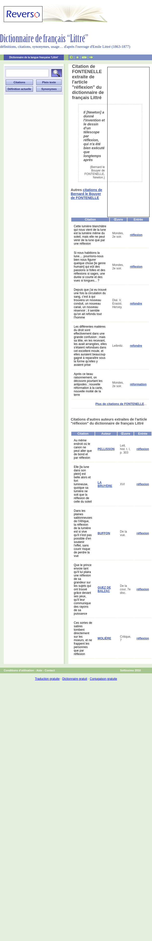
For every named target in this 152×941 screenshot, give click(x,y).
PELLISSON (106, 449)
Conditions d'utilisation (19, 670)
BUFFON (104, 533)
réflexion (136, 235)
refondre (136, 303)
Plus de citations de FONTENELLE (119, 404)
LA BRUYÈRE (105, 484)
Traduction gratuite (47, 679)
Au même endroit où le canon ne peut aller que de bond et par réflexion (83, 449)
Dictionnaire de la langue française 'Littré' (33, 57)
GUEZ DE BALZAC (104, 589)
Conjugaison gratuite (103, 679)
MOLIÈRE (104, 638)
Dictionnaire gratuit (74, 679)
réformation (138, 384)
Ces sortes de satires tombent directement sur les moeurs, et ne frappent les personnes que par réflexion (83, 638)
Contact (50, 670)
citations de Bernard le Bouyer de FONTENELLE (86, 194)
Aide (39, 670)
